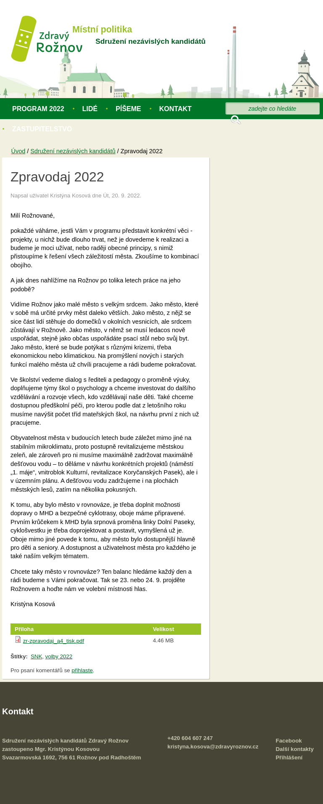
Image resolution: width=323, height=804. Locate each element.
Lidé (90, 108)
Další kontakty (294, 749)
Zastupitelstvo (42, 129)
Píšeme (128, 108)
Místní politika (102, 29)
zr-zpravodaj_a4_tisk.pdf (53, 641)
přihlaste (82, 670)
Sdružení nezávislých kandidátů (150, 41)
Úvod (18, 151)
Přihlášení (288, 757)
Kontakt (175, 108)
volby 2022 (58, 656)
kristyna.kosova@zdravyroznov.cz (212, 746)
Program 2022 (38, 108)
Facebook (288, 740)
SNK (36, 656)
